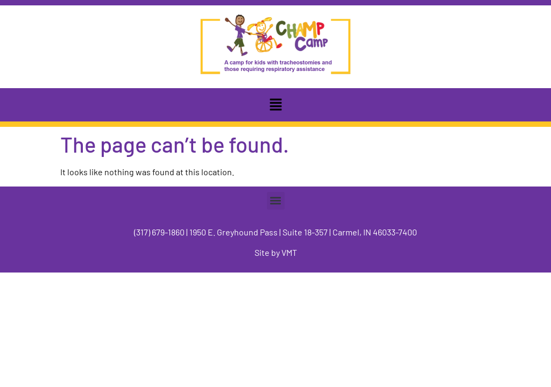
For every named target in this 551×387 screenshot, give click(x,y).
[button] (275, 105)
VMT (289, 252)
